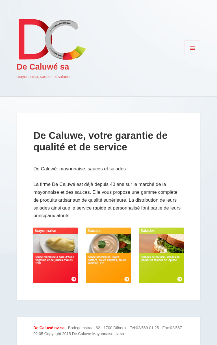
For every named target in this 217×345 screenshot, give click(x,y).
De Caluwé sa (43, 66)
